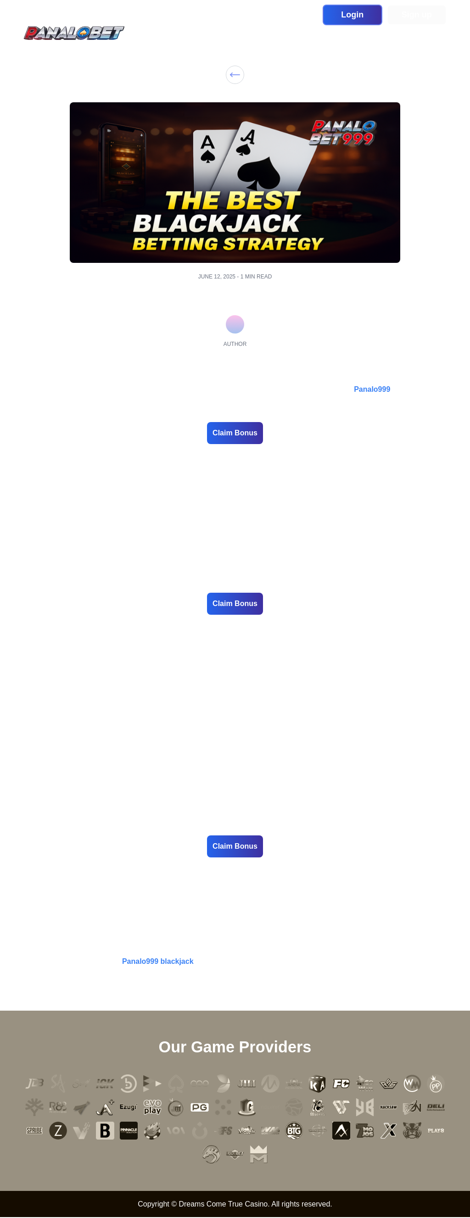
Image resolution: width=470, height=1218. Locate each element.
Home (162, 34)
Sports (267, 34)
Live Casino (225, 34)
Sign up (417, 14)
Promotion (305, 34)
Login (352, 14)
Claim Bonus (235, 433)
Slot (189, 34)
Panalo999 (372, 389)
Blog (341, 34)
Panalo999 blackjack (158, 961)
